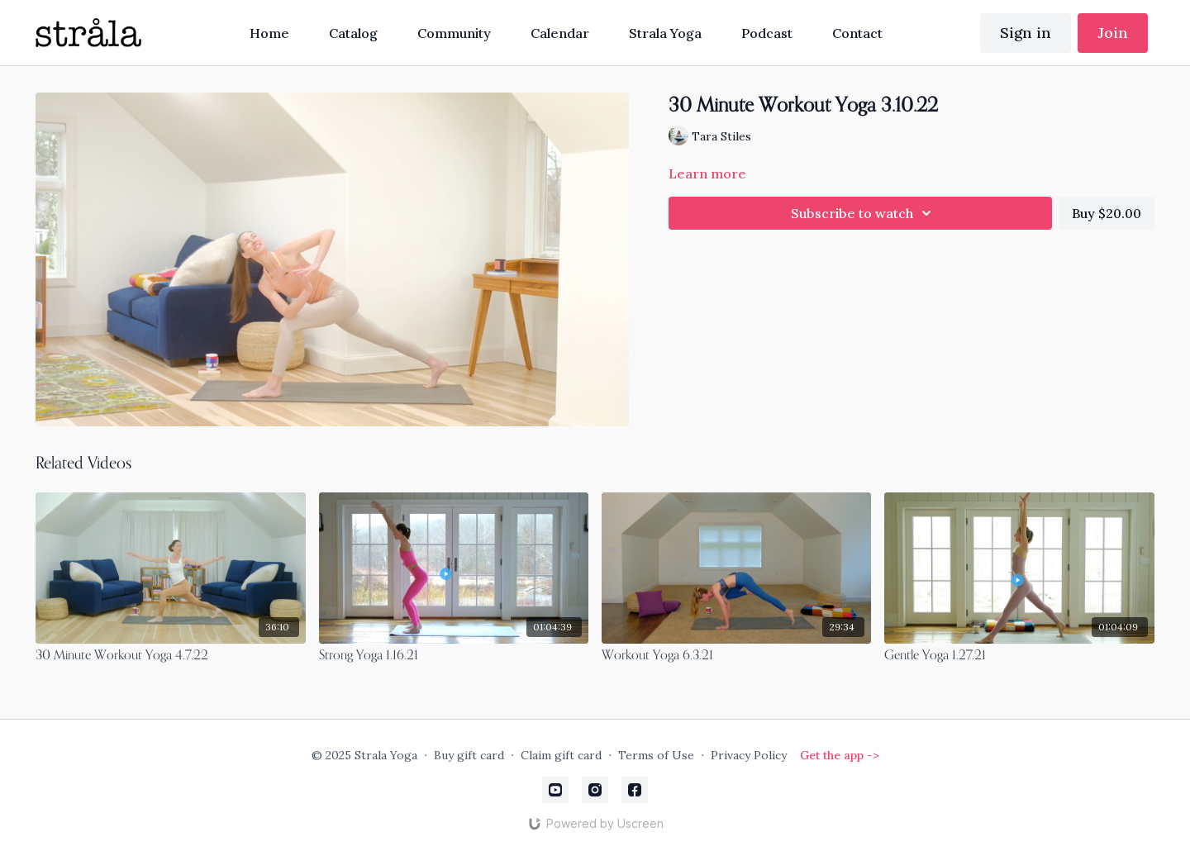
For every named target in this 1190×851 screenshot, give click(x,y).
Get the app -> (839, 755)
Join (1112, 32)
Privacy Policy (749, 755)
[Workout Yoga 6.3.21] (736, 656)
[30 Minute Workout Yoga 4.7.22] (170, 656)
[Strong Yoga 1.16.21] (453, 656)
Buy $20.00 (1106, 213)
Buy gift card (469, 755)
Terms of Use (656, 755)
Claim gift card (561, 755)
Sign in (1025, 32)
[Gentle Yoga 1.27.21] (1019, 656)
